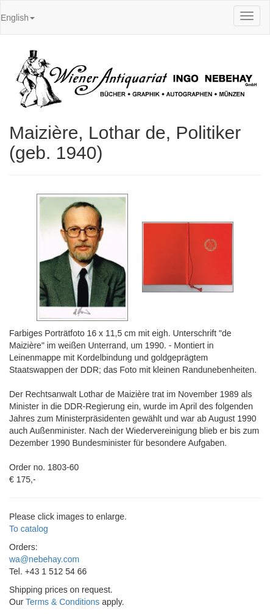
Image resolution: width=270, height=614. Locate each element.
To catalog (28, 529)
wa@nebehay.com (44, 559)
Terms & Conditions (62, 602)
